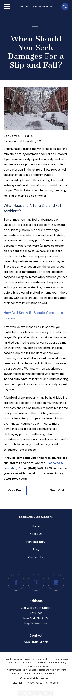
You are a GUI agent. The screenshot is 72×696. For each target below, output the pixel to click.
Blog (36, 549)
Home (36, 526)
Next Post (57, 490)
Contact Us (36, 557)
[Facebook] (16, 582)
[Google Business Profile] (56, 582)
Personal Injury (35, 542)
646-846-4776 (36, 642)
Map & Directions (35, 623)
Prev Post (15, 490)
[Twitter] (36, 582)
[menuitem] (18, 683)
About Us (36, 534)
